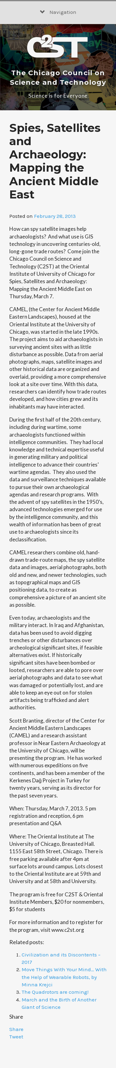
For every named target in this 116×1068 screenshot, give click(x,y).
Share (16, 1029)
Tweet (16, 1036)
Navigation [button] (58, 12)
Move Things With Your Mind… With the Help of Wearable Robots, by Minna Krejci (64, 977)
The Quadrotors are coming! (55, 992)
